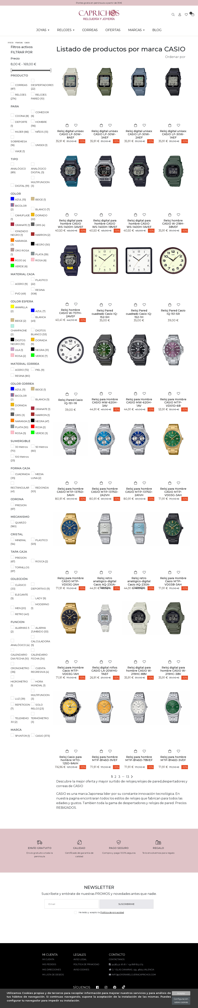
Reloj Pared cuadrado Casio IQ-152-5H (105, 314)
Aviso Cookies (81, 969)
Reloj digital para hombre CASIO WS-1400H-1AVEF (138, 224)
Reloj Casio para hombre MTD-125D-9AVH (70, 760)
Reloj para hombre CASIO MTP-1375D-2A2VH (104, 492)
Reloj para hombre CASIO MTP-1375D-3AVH (70, 492)
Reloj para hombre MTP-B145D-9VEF (104, 758)
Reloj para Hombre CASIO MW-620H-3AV (104, 403)
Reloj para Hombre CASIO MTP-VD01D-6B (173, 403)
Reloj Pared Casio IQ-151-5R (173, 312)
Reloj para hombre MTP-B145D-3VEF (173, 758)
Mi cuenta (49, 959)
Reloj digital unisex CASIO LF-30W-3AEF (105, 134)
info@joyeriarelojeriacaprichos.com (133, 974)
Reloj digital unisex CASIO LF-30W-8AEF (70, 134)
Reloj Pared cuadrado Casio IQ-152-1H (139, 314)
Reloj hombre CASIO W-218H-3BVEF (173, 224)
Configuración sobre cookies (181, 1001)
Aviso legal (80, 959)
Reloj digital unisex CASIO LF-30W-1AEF (173, 134)
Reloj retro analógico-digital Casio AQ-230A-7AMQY (104, 583)
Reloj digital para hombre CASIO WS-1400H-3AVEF (70, 224)
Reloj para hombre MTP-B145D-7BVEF (139, 758)
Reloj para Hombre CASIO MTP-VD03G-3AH (173, 492)
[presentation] (99, 923)
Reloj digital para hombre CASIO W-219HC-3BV (173, 671)
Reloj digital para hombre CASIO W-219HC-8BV (139, 671)
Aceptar (181, 993)
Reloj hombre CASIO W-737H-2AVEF (70, 313)
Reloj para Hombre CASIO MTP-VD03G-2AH (70, 581)
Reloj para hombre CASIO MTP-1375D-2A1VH (139, 492)
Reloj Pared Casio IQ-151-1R (70, 401)
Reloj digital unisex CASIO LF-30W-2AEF (139, 134)
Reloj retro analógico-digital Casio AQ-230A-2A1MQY (138, 583)
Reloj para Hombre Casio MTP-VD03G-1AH (70, 671)
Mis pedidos (49, 964)
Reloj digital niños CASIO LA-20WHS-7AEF (104, 671)
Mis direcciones (52, 969)
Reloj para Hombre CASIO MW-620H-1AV (139, 403)
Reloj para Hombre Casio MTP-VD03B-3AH (173, 581)
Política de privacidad (113, 912)
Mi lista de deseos (53, 974)
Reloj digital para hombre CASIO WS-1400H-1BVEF (104, 224)
